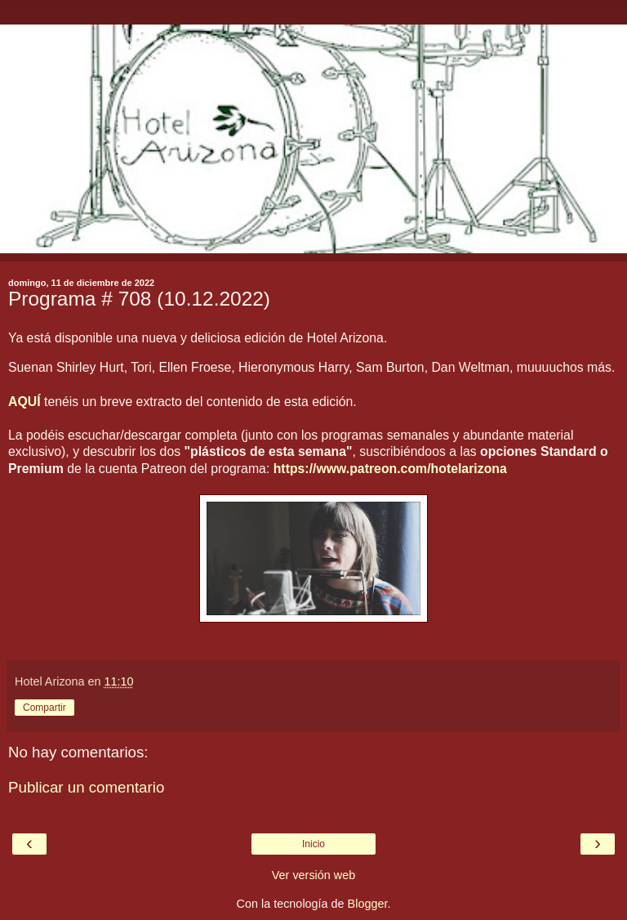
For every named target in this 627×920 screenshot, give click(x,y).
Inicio (313, 844)
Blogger (368, 903)
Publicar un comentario (86, 787)
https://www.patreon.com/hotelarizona (390, 469)
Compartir (44, 707)
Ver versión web (313, 875)
